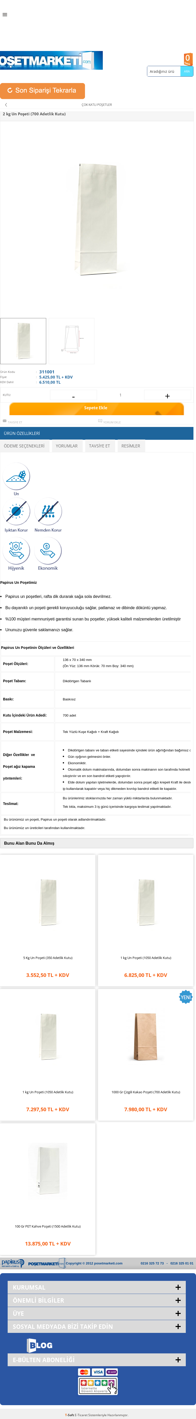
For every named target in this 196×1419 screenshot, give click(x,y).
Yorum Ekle (112, 422)
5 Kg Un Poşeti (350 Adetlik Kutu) (47, 958)
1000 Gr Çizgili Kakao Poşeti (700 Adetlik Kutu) (146, 1092)
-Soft (70, 1415)
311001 (47, 372)
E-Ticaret (81, 1415)
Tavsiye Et (15, 422)
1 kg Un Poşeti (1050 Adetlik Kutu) (145, 958)
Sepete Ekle (95, 408)
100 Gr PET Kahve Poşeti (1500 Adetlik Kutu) (48, 1226)
